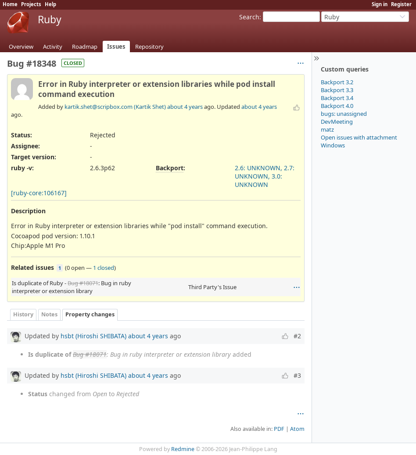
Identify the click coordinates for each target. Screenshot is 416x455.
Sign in (379, 4)
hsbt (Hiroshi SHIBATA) (93, 336)
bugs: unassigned (344, 114)
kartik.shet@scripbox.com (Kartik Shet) (115, 107)
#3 (297, 375)
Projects (31, 4)
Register (401, 4)
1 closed (103, 268)
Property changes (90, 314)
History (23, 314)
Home (10, 4)
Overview (21, 46)
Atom (297, 429)
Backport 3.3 (337, 90)
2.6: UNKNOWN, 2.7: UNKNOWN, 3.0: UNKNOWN (264, 176)
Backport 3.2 (337, 82)
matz (327, 129)
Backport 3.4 (337, 98)
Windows (333, 145)
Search (249, 17)
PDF (279, 429)
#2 (297, 336)
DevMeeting (337, 121)
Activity (52, 46)
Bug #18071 (83, 283)
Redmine (182, 449)
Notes (49, 314)
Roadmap (84, 46)
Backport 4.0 (337, 106)
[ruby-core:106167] (39, 193)
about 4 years (185, 107)
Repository (149, 46)
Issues (116, 46)
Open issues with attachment (359, 137)
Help (50, 4)
